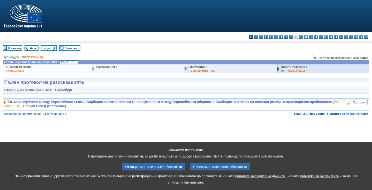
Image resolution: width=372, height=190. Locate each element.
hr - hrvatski (301, 37)
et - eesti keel (276, 37)
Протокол (359, 102)
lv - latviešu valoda (311, 37)
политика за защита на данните (260, 181)
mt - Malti (326, 37)
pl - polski (336, 37)
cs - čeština (261, 37)
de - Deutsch (271, 37)
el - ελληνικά (281, 37)
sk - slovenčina (351, 37)
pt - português (341, 37)
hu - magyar (321, 37)
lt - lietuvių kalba (316, 37)
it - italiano (306, 37)
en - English (286, 37)
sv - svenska (366, 37)
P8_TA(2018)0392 (293, 70)
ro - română (346, 37)
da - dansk (266, 37)
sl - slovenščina (356, 37)
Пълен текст (72, 48)
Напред (46, 48)
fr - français (291, 37)
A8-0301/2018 (15, 70)
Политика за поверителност (347, 113)
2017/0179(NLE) (32, 57)
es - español (256, 37)
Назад (33, 48)
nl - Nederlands (331, 37)
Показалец (14, 48)
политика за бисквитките (319, 181)
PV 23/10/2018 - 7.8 (202, 70)
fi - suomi (361, 37)
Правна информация (309, 113)
